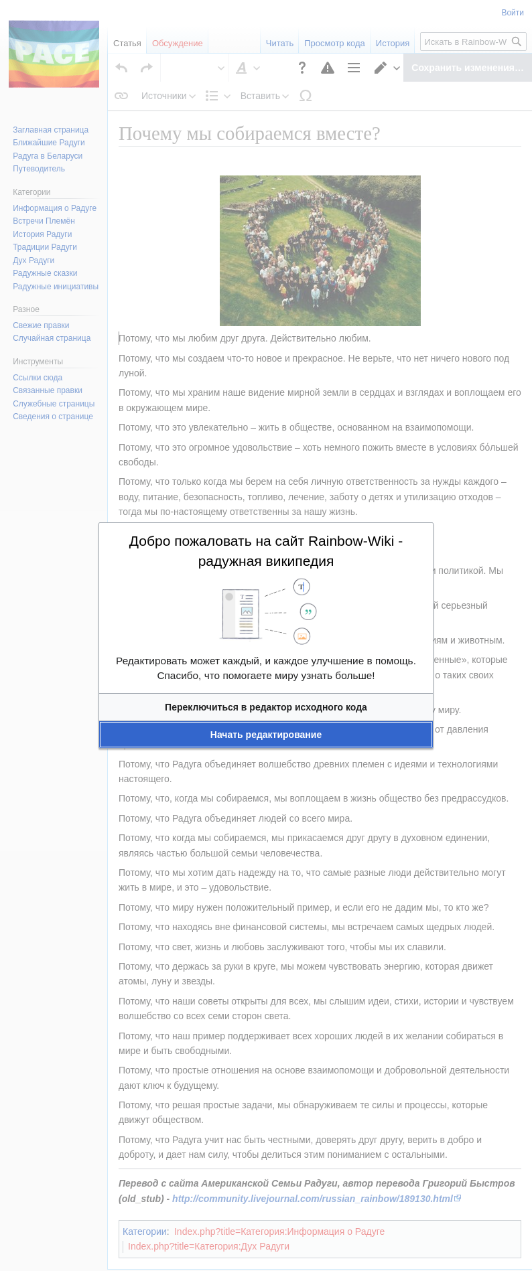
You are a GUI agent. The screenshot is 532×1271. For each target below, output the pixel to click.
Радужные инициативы (55, 286)
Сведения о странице (53, 416)
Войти (512, 12)
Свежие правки (41, 325)
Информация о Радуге (54, 208)
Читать (279, 43)
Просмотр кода (334, 43)
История (392, 43)
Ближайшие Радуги (49, 142)
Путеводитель (39, 168)
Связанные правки (47, 390)
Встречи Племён (44, 221)
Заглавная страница (50, 130)
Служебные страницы (53, 403)
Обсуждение (177, 43)
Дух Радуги (33, 260)
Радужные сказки (45, 273)
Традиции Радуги (45, 247)
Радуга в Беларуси (47, 156)
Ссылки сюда (37, 377)
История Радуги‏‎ (42, 234)
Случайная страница (51, 338)
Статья (127, 43)
